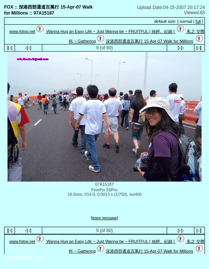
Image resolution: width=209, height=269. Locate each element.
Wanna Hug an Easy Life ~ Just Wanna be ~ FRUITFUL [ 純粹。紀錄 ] (110, 31)
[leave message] (104, 218)
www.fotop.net (22, 31)
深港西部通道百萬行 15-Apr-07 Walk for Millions (149, 41)
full (198, 21)
